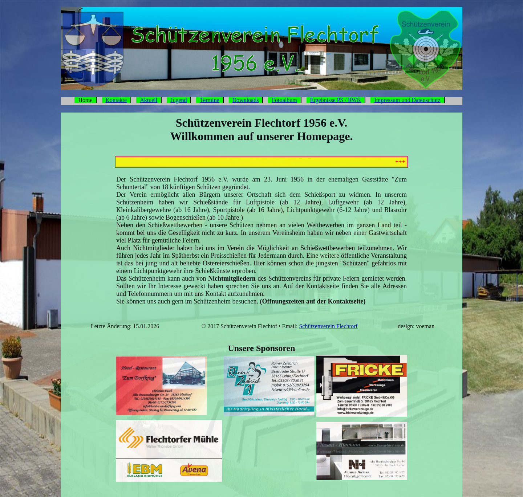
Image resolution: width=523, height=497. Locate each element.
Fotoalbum (284, 100)
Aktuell (148, 100)
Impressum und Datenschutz (407, 100)
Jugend (178, 100)
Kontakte (116, 100)
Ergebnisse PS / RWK (335, 100)
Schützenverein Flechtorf (328, 326)
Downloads (245, 100)
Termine (209, 100)
